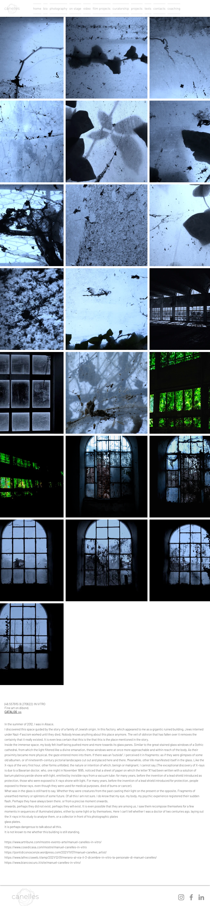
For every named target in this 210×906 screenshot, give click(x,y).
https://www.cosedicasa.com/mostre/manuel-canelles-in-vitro (46, 847)
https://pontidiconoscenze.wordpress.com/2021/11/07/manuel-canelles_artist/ (56, 852)
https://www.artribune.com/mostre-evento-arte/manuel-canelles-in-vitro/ (53, 842)
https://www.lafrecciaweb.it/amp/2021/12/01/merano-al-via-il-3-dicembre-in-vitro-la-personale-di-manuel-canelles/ (81, 857)
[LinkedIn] (201, 897)
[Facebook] (191, 897)
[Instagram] (181, 897)
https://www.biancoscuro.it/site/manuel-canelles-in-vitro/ (43, 862)
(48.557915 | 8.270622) (19, 704)
